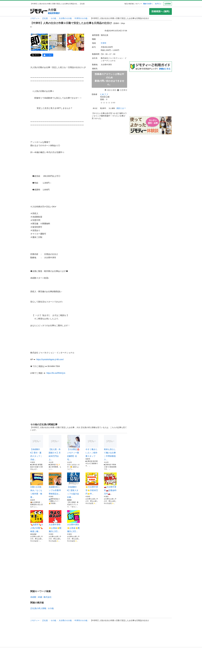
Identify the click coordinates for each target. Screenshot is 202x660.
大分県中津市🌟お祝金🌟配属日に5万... (55, 521)
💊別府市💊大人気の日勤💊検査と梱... (36, 521)
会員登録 (167, 4)
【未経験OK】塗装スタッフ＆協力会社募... (73, 485)
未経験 (33, 597)
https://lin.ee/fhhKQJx (55, 373)
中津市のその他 (80, 18)
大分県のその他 (65, 18)
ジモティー (34, 18)
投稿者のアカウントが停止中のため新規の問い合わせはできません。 (109, 79)
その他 (53, 18)
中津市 (103, 43)
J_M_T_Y (104, 94)
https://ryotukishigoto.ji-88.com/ (50, 359)
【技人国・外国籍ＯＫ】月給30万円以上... (55, 448)
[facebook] (47, 55)
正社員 (45, 18)
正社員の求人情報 (38, 608)
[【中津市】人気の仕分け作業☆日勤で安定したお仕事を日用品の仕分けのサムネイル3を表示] (76, 42)
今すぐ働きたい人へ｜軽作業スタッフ (91, 446)
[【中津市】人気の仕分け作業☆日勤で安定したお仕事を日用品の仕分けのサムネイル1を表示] (39, 42)
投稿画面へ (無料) (160, 11)
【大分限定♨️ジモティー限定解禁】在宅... (73, 448)
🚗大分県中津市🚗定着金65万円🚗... (110, 483)
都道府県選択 (54, 13)
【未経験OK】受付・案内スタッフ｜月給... (36, 448)
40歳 (40, 597)
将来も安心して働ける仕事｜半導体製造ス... (110, 448)
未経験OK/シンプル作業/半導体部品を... (55, 483)
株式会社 (48, 597)
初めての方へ (148, 4)
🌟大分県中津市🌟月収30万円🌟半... (91, 483)
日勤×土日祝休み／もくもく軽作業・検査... (36, 485)
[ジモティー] (38, 11)
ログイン (158, 4)
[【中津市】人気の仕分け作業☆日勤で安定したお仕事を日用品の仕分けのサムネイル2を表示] (57, 42)
